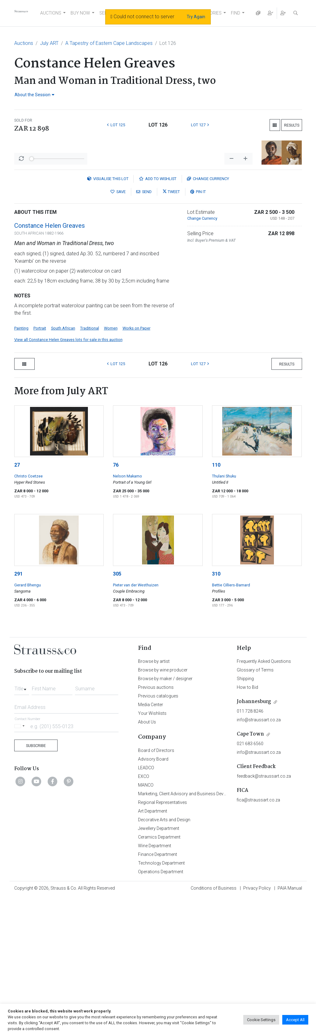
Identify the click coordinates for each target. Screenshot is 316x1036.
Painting (21, 466)
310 (216, 712)
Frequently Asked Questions (264, 799)
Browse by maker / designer (165, 817)
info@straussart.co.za (259, 858)
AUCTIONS (50, 13)
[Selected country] (20, 864)
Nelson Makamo (127, 614)
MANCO (146, 923)
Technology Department (161, 1001)
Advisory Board (153, 897)
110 (216, 603)
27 (17, 603)
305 (117, 712)
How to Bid (247, 825)
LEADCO (146, 906)
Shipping (245, 817)
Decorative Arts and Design (164, 958)
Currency (208, 317)
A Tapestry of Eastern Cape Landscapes (109, 43)
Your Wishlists (152, 851)
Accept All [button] (295, 1019)
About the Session (34, 94)
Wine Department (154, 984)
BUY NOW (80, 13)
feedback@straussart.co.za (264, 914)
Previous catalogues (158, 834)
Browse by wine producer (163, 808)
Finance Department (157, 993)
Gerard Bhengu (27, 723)
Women (111, 466)
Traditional (89, 466)
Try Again (196, 16)
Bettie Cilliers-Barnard (231, 723)
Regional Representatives (162, 941)
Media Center (150, 843)
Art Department (152, 949)
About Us (147, 860)
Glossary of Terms (255, 808)
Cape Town (250, 873)
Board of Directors (156, 889)
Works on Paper (136, 466)
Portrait (39, 466)
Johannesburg (254, 840)
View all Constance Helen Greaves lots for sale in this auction (68, 478)
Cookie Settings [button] (261, 1019)
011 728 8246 (250, 849)
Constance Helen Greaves (49, 364)
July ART (49, 43)
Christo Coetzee (28, 614)
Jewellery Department (158, 967)
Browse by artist (154, 799)
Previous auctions (156, 825)
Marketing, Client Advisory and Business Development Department (201, 932)
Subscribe (36, 884)
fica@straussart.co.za (258, 938)
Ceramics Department (159, 975)
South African (63, 466)
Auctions (23, 43)
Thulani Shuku (224, 614)
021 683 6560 (250, 882)
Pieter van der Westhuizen (135, 723)
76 (116, 603)
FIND (235, 13)
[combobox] (21, 826)
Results (291, 125)
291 (18, 712)
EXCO (143, 915)
